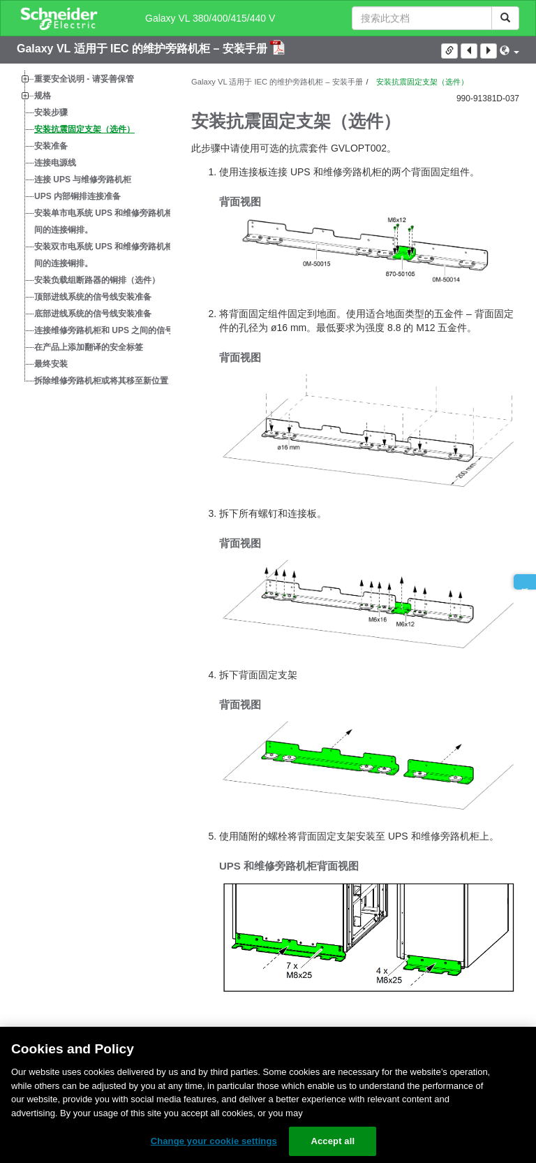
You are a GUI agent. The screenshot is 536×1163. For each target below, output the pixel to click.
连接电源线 (55, 163)
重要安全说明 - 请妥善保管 (84, 79)
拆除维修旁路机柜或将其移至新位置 (101, 381)
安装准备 (51, 146)
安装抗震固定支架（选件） (84, 129)
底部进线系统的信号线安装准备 (92, 314)
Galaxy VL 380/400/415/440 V (210, 18)
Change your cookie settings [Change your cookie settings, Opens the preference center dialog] (214, 1141)
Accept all (333, 1141)
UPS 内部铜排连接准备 (77, 196)
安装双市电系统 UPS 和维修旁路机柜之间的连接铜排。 (107, 255)
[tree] (93, 230)
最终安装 (51, 364)
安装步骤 (51, 112)
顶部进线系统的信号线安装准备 (92, 297)
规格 (42, 96)
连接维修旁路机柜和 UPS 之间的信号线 (107, 330)
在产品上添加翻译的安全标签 (88, 347)
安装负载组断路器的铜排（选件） (97, 280)
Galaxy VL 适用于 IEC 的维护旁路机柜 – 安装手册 (143, 48)
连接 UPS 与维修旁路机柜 (82, 179)
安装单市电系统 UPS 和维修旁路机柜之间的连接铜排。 (107, 221)
